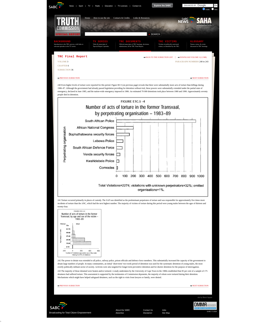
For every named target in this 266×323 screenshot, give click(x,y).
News (71, 6)
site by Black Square (205, 297)
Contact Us (136, 6)
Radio (97, 6)
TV (89, 6)
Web (214, 9)
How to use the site (102, 18)
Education (109, 6)
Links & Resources (141, 18)
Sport (81, 6)
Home (87, 18)
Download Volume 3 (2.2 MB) (193, 57)
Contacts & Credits (121, 18)
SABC (207, 9)
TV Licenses (123, 6)
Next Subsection (200, 78)
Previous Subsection (70, 78)
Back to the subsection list (159, 57)
